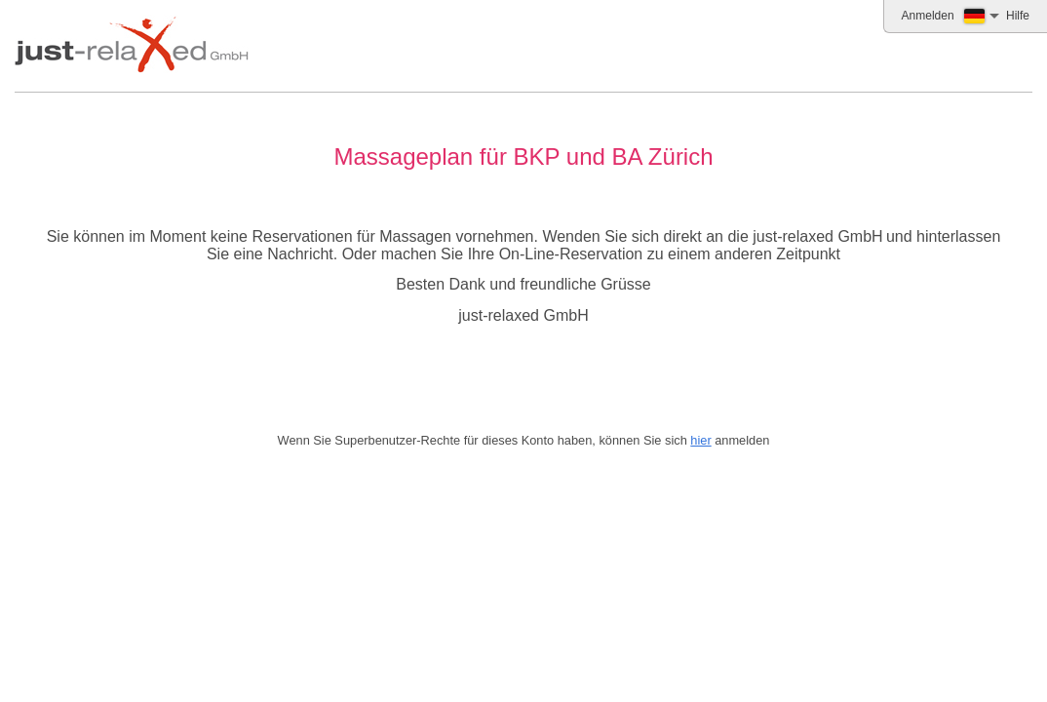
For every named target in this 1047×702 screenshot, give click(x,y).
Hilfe (1017, 15)
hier (700, 440)
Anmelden (928, 15)
